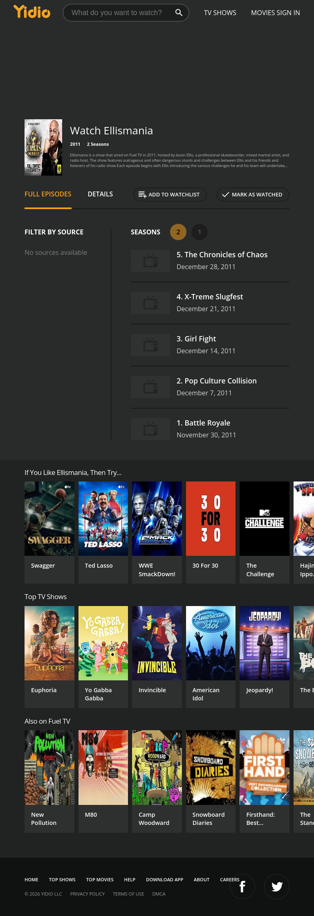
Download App (164, 879)
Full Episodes (48, 193)
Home (31, 879)
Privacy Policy (87, 894)
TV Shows (220, 12)
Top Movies (100, 879)
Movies (263, 12)
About (201, 879)
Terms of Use (128, 894)
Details (100, 193)
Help (130, 879)
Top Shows (62, 879)
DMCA (158, 894)
